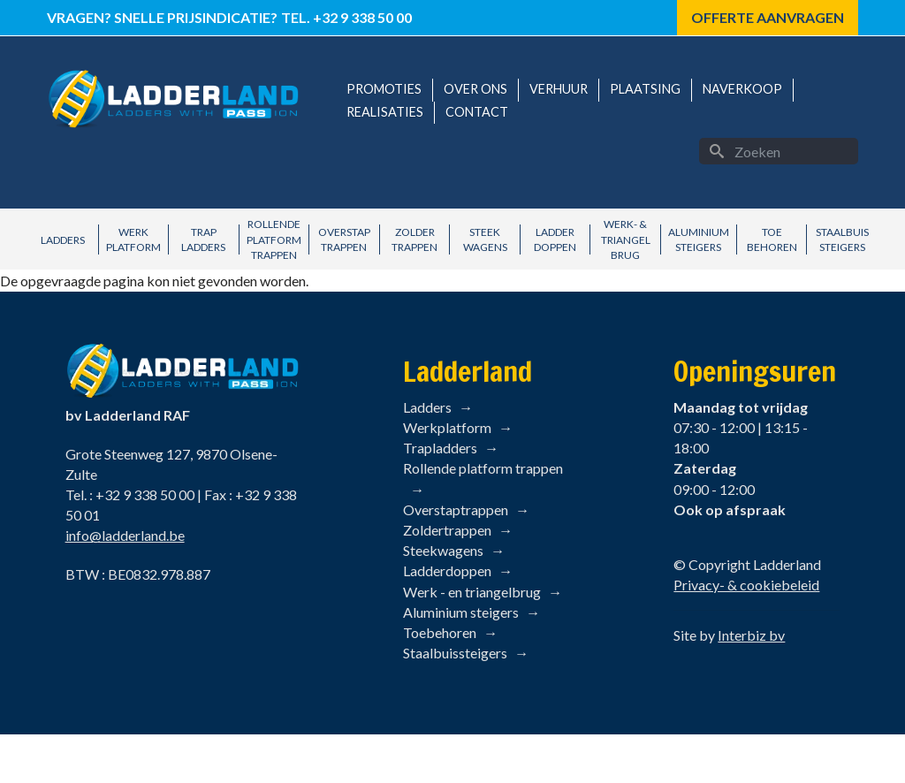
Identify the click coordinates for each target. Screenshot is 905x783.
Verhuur (558, 88)
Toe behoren (772, 239)
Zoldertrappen (447, 529)
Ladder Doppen (555, 239)
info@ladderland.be (125, 535)
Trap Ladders (203, 239)
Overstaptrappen (455, 509)
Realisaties (384, 111)
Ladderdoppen (447, 570)
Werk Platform (133, 239)
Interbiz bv (751, 635)
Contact (476, 111)
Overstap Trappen (344, 239)
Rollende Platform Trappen (274, 239)
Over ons (475, 88)
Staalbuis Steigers (842, 239)
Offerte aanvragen (767, 17)
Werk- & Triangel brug (625, 239)
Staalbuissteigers (455, 652)
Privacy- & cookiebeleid (746, 584)
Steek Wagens (485, 239)
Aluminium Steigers (698, 239)
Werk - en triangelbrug (472, 591)
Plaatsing (645, 88)
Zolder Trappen (414, 239)
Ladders (63, 240)
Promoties (384, 88)
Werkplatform (447, 427)
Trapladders (440, 447)
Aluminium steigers (461, 612)
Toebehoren (439, 632)
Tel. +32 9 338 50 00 (346, 17)
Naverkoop (742, 88)
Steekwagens (443, 550)
